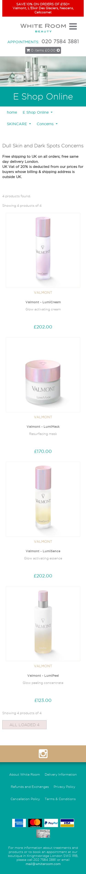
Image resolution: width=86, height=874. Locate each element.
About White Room (24, 774)
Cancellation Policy (25, 799)
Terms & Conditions (60, 799)
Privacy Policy (64, 787)
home (12, 112)
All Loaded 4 (24, 724)
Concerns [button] (46, 123)
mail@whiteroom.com (43, 864)
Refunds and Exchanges (30, 787)
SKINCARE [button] (17, 123)
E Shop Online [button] (36, 112)
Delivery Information (61, 774)
